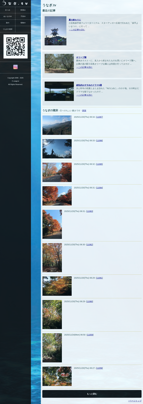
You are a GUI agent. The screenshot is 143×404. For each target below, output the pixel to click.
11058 (99, 368)
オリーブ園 (81, 57)
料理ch (23, 10)
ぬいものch (8, 16)
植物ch (23, 23)
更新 (84, 110)
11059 (90, 335)
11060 (90, 301)
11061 (99, 278)
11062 (90, 244)
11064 (99, 188)
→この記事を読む (77, 30)
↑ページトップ (135, 401)
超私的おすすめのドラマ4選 (89, 85)
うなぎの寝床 (7, 29)
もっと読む (92, 394)
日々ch (7, 10)
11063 (90, 211)
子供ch (23, 16)
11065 (99, 164)
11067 (99, 117)
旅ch (7, 23)
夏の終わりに (75, 20)
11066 (99, 140)
